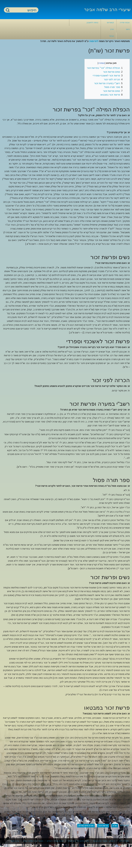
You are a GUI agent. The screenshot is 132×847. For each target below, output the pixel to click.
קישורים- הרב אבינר (110, 29)
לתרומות (93, 41)
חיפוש (7, 10)
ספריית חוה (123, 841)
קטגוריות (124, 825)
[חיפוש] (22, 10)
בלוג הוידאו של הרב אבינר (78, 841)
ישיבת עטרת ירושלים (55, 841)
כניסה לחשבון (92, 22)
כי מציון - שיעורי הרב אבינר (104, 841)
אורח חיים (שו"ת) (85, 825)
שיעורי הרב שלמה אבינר (107, 9)
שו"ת (115, 825)
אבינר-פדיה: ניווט (125, 25)
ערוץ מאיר (14, 841)
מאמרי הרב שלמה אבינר (33, 841)
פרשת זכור (103, 825)
